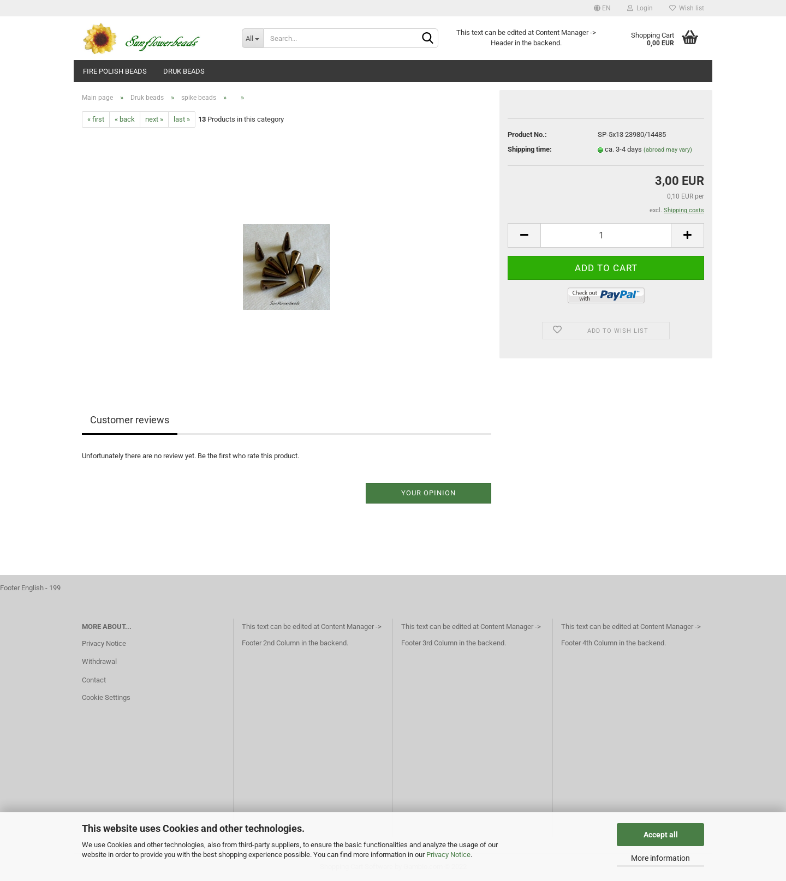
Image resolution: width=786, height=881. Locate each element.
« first (95, 119)
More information (660, 858)
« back (125, 119)
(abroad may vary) (668, 149)
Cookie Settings (106, 697)
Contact (94, 680)
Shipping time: (530, 149)
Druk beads (184, 71)
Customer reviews (129, 419)
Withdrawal (99, 661)
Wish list (686, 8)
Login (640, 8)
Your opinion (428, 493)
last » (182, 119)
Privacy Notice (448, 854)
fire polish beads (115, 71)
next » (154, 119)
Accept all (661, 834)
